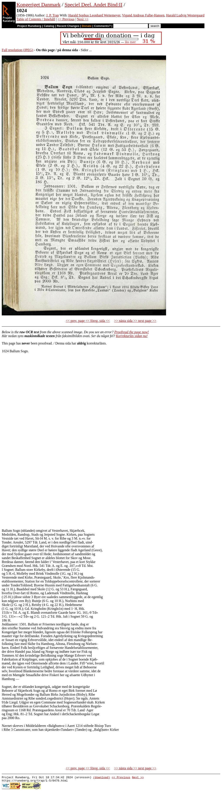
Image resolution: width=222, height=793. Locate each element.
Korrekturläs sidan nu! (132, 336)
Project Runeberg (29, 26)
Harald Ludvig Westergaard (185, 15)
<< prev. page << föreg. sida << (88, 321)
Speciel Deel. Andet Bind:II (93, 4)
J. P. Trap (52, 15)
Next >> (82, 19)
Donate (86, 26)
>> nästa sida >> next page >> (135, 321)
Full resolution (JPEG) (17, 50)
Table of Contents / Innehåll (35, 19)
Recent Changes (68, 26)
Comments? (102, 26)
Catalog (49, 26)
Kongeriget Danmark (38, 4)
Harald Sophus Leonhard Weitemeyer (94, 15)
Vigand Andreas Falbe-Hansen (143, 15)
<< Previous (66, 19)
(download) (101, 778)
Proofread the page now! (131, 332)
